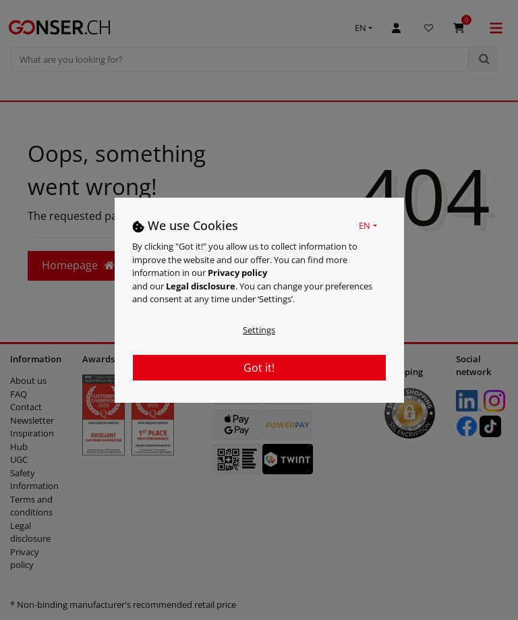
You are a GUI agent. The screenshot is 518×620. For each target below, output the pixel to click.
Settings (259, 330)
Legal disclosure (200, 286)
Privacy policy (237, 272)
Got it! (259, 367)
